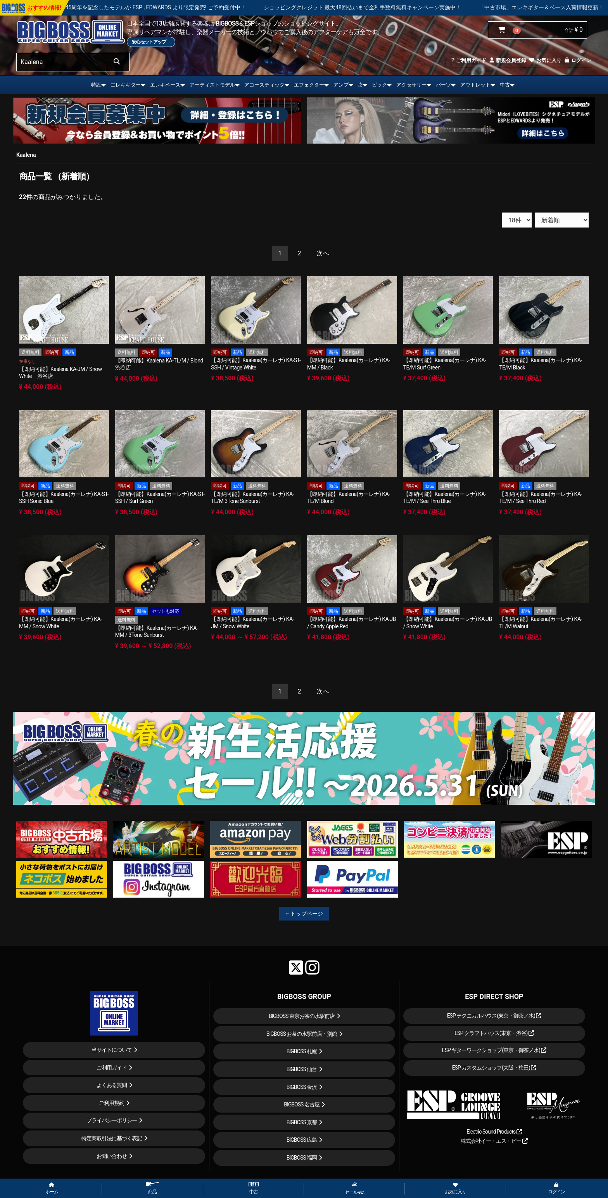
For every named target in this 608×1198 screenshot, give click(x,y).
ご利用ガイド (468, 60)
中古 (505, 85)
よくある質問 (112, 1085)
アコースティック (264, 85)
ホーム (51, 1188)
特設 (96, 85)
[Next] (323, 253)
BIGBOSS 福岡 (302, 1158)
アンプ (341, 85)
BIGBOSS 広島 (302, 1140)
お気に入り (545, 60)
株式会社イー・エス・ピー (494, 1141)
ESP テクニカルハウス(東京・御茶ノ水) (494, 1015)
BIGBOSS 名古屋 (302, 1104)
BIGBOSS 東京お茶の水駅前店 (302, 1016)
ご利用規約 (111, 1103)
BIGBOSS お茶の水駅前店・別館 (301, 1034)
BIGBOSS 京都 (302, 1122)
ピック (379, 85)
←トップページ (304, 913)
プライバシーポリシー (111, 1120)
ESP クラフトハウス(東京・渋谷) (494, 1033)
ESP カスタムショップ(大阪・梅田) (494, 1068)
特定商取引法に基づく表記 (111, 1138)
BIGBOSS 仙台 (302, 1069)
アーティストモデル (212, 85)
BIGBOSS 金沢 (302, 1087)
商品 (152, 1188)
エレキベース (165, 85)
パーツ (443, 85)
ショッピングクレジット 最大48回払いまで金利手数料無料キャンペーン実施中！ (392, 7)
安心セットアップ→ (151, 42)
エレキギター (126, 85)
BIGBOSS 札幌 (302, 1051)
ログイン (577, 60)
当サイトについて (112, 1050)
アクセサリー (411, 85)
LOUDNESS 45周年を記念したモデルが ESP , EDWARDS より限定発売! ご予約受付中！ (171, 7)
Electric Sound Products (494, 1132)
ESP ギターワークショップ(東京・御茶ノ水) (494, 1050)
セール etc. (354, 1188)
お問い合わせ (112, 1156)
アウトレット (475, 85)
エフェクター (309, 85)
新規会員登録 (507, 60)
